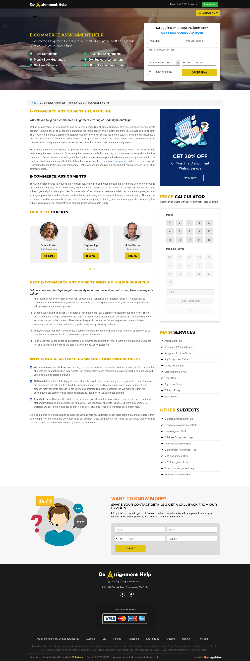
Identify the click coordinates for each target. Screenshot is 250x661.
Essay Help (170, 378)
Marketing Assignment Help (178, 419)
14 (199, 239)
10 (209, 231)
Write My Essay (172, 390)
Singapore (133, 638)
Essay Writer (170, 396)
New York (203, 638)
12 (179, 239)
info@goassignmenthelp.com (126, 581)
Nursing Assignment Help (177, 443)
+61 (188, 62)
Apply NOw (190, 177)
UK (104, 638)
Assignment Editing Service (178, 353)
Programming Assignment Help (180, 425)
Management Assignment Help (180, 449)
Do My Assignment (174, 365)
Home (33, 102)
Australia (90, 638)
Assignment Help (173, 341)
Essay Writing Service (175, 371)
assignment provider (117, 161)
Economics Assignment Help (179, 468)
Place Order (210, 4)
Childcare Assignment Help (178, 437)
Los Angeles (152, 638)
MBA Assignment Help (176, 456)
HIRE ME (48, 256)
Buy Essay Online (173, 384)
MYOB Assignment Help (176, 462)
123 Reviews (76, 657)
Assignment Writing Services (179, 347)
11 (169, 239)
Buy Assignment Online (176, 359)
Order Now (208, 12)
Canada (117, 638)
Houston (186, 638)
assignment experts (56, 142)
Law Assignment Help (175, 431)
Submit (130, 548)
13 (189, 239)
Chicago (170, 638)
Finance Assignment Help (177, 474)
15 (209, 239)
